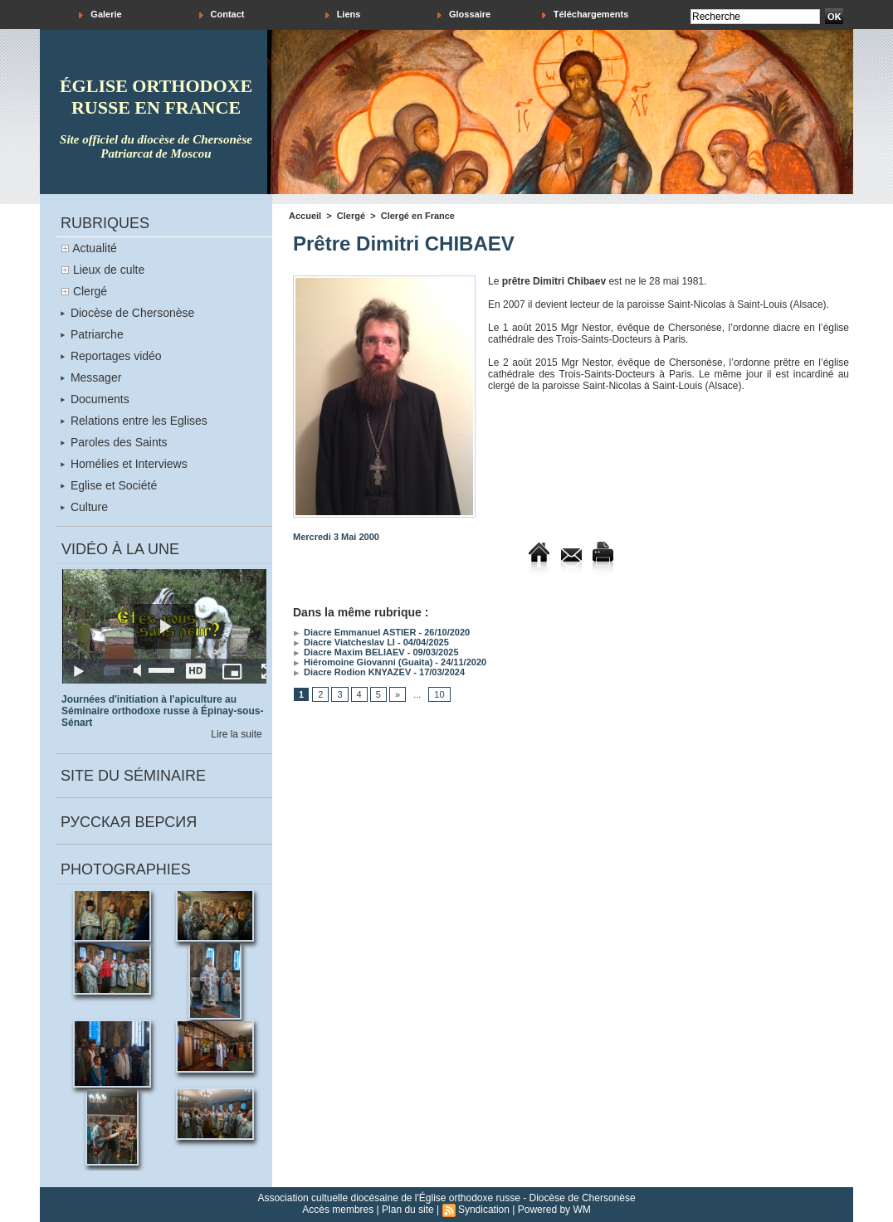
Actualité (94, 248)
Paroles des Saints (114, 442)
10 (439, 694)
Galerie (100, 14)
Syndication (484, 1209)
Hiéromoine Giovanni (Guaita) (362, 662)
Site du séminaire (133, 775)
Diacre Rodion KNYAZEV (352, 672)
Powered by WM (554, 1209)
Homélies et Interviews (124, 463)
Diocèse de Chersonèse (127, 312)
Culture (84, 507)
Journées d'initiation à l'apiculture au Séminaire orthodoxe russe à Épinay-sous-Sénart (162, 711)
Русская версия (129, 822)
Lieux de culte (108, 269)
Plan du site (408, 1209)
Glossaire (463, 14)
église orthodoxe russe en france (156, 96)
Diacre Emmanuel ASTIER (354, 632)
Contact (222, 14)
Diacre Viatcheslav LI (344, 642)
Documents (95, 399)
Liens (343, 14)
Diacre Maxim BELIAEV (349, 652)
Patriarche (92, 334)
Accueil (305, 216)
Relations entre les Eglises (134, 420)
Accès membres (337, 1209)
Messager (91, 377)
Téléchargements (585, 14)
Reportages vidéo (111, 356)
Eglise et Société (109, 485)
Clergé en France (418, 216)
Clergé (90, 291)
